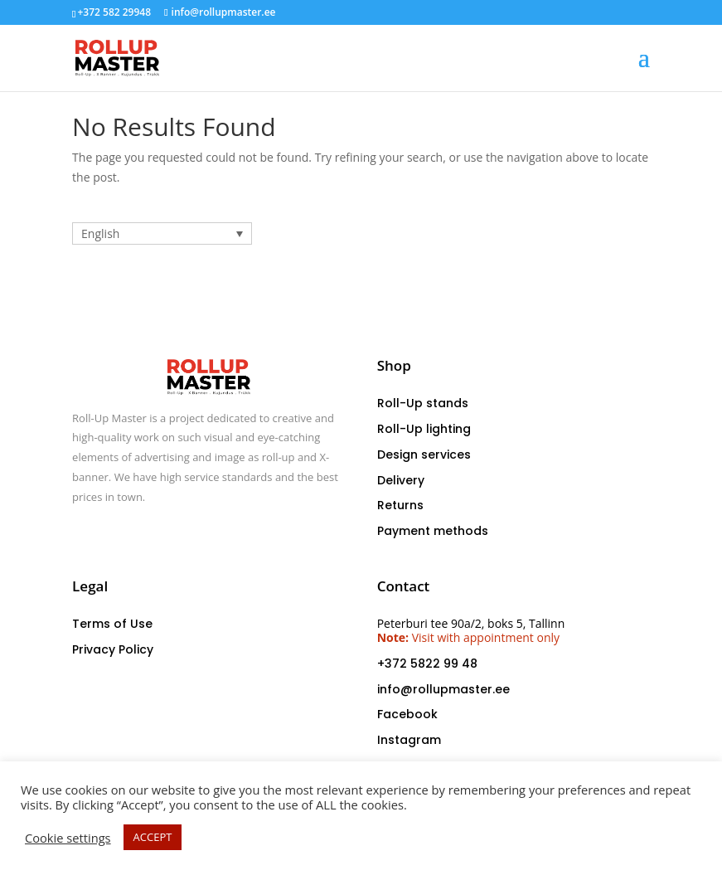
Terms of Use (112, 623)
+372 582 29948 (114, 12)
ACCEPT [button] (152, 836)
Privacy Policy (112, 649)
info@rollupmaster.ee (443, 689)
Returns (400, 505)
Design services (424, 454)
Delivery (400, 480)
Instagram (409, 740)
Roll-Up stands (422, 403)
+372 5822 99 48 (427, 663)
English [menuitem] (100, 233)
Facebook (407, 714)
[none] (162, 233)
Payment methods (432, 531)
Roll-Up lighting (424, 428)
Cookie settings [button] (68, 837)
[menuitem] (162, 233)
